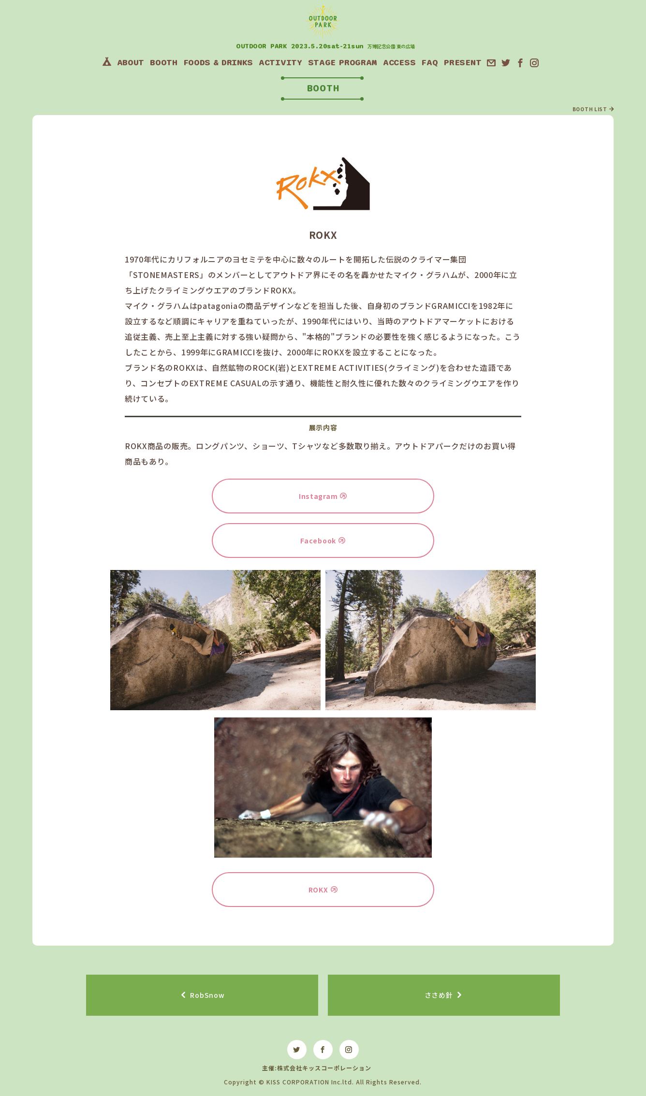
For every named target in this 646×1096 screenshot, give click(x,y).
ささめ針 (439, 995)
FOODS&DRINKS (218, 63)
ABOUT (131, 63)
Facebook (318, 540)
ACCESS (399, 63)
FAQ (429, 63)
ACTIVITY (280, 63)
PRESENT (462, 63)
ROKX (318, 889)
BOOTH (163, 63)
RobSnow (207, 995)
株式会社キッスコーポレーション (324, 1068)
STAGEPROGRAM (342, 63)
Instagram (318, 496)
